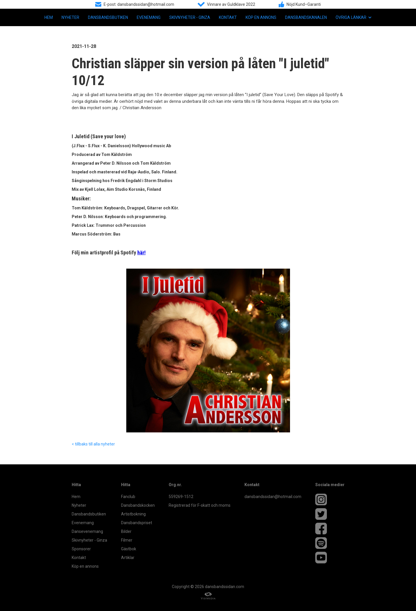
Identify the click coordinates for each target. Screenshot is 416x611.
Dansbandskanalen (306, 17)
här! (141, 252)
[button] (353, 17)
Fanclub (128, 496)
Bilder (126, 531)
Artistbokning (133, 514)
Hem (48, 17)
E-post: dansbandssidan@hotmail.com (139, 4)
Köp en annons (261, 17)
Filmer (126, 540)
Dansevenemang (87, 531)
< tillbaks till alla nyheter (93, 444)
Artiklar (127, 557)
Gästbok (128, 549)
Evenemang (149, 17)
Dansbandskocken (138, 505)
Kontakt (228, 17)
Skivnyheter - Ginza (189, 17)
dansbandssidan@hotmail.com (272, 496)
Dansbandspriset (136, 522)
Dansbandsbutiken (108, 17)
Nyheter (70, 17)
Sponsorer (81, 549)
